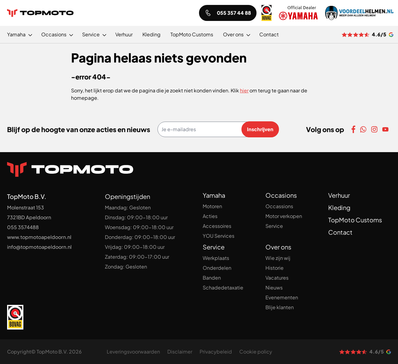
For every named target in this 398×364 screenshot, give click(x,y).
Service (274, 226)
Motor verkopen (283, 216)
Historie (274, 268)
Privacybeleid (216, 351)
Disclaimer (179, 351)
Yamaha (214, 195)
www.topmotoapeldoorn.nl (39, 237)
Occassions (279, 206)
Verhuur (339, 195)
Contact (340, 232)
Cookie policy (255, 351)
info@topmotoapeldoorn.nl (39, 247)
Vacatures (277, 277)
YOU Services (218, 236)
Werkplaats (216, 258)
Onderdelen (217, 268)
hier (244, 90)
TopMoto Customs (355, 220)
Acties (210, 216)
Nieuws (274, 287)
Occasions (281, 195)
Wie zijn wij (277, 258)
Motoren (212, 206)
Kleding (339, 207)
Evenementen (281, 297)
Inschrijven (260, 129)
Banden (212, 277)
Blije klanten (279, 307)
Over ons (278, 247)
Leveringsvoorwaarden (133, 351)
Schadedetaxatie (223, 287)
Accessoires (217, 226)
